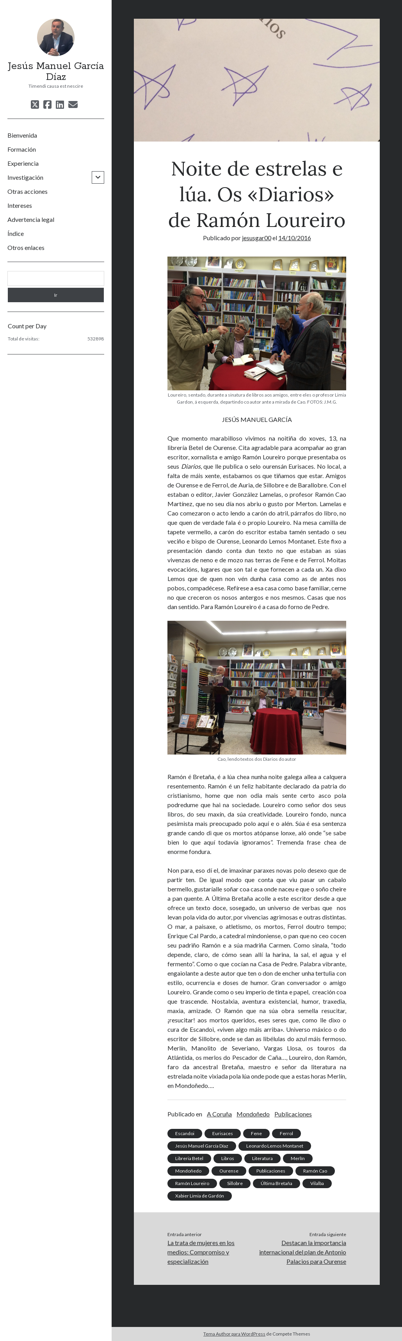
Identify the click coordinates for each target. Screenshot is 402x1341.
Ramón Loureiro (192, 1183)
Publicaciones (293, 1114)
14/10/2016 (294, 237)
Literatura (262, 1158)
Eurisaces (222, 1133)
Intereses (19, 205)
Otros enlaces (25, 247)
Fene (256, 1133)
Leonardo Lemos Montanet (274, 1146)
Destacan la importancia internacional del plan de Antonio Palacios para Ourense (302, 1252)
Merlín (298, 1158)
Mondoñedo (253, 1114)
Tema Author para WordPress (234, 1334)
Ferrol (286, 1133)
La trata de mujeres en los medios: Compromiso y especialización (201, 1252)
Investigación (25, 177)
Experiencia (23, 163)
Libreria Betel (189, 1158)
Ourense (228, 1171)
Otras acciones (27, 191)
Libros (227, 1158)
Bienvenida (22, 135)
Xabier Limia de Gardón (199, 1196)
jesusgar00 (256, 237)
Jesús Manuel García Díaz (56, 71)
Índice (15, 233)
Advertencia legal (30, 219)
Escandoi (184, 1133)
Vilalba (317, 1183)
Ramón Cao (315, 1171)
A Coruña (219, 1114)
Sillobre (235, 1183)
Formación (21, 149)
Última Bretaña (276, 1183)
